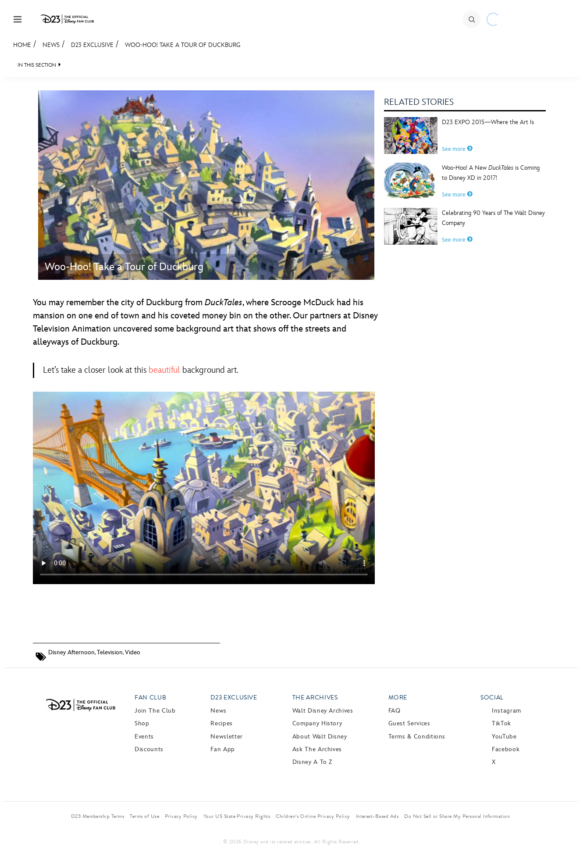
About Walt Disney (319, 736)
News (51, 45)
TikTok (501, 723)
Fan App (222, 749)
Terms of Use (144, 816)
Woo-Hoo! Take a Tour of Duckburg (183, 45)
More (398, 697)
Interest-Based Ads (377, 816)
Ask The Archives (317, 749)
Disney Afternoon (71, 652)
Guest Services (409, 723)
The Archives (315, 697)
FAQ (394, 710)
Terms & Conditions (417, 736)
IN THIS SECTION (37, 65)
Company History (317, 723)
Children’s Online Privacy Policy (313, 816)
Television (110, 652)
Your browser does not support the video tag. (204, 487)
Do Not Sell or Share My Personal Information (457, 816)
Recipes (221, 723)
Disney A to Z (312, 762)
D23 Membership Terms (97, 816)
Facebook (505, 749)
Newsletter (226, 736)
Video (132, 652)
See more (457, 149)
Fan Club (150, 697)
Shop (142, 723)
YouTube (504, 736)
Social (492, 697)
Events (144, 736)
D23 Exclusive (92, 45)
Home (22, 45)
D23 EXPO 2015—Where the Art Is (488, 122)
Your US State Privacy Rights (236, 816)
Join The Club (155, 710)
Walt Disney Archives (322, 710)
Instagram (506, 710)
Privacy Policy (181, 816)
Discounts (149, 749)
